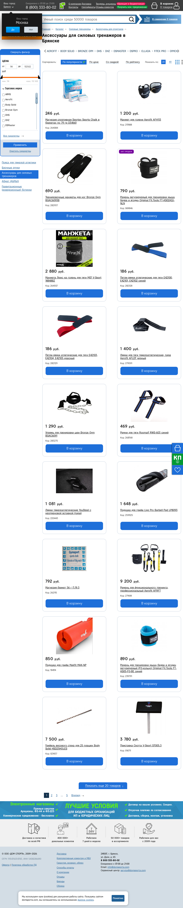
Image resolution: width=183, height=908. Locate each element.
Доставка (86, 4)
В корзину (74, 135)
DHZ (107, 51)
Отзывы (60, 877)
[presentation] (45, 51)
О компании (75, 4)
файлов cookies (86, 900)
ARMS (8, 94)
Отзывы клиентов (105, 7)
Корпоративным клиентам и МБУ (74, 858)
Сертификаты (88, 7)
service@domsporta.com (133, 870)
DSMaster (120, 51)
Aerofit (52, 51)
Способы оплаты (65, 867)
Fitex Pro (160, 51)
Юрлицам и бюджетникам (130, 4)
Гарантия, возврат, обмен (70, 863)
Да (12, 29)
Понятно (118, 898)
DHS (99, 51)
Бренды (60, 881)
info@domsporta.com (118, 867)
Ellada (145, 51)
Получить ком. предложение (132, 7)
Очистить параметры (20, 151)
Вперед (75, 795)
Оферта (6, 865)
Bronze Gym (85, 51)
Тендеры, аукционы (106, 4)
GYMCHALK (176, 51)
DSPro (134, 51)
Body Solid (67, 51)
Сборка (60, 886)
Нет (31, 29)
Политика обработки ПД (24, 865)
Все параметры (11, 136)
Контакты (73, 7)
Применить (20, 144)
